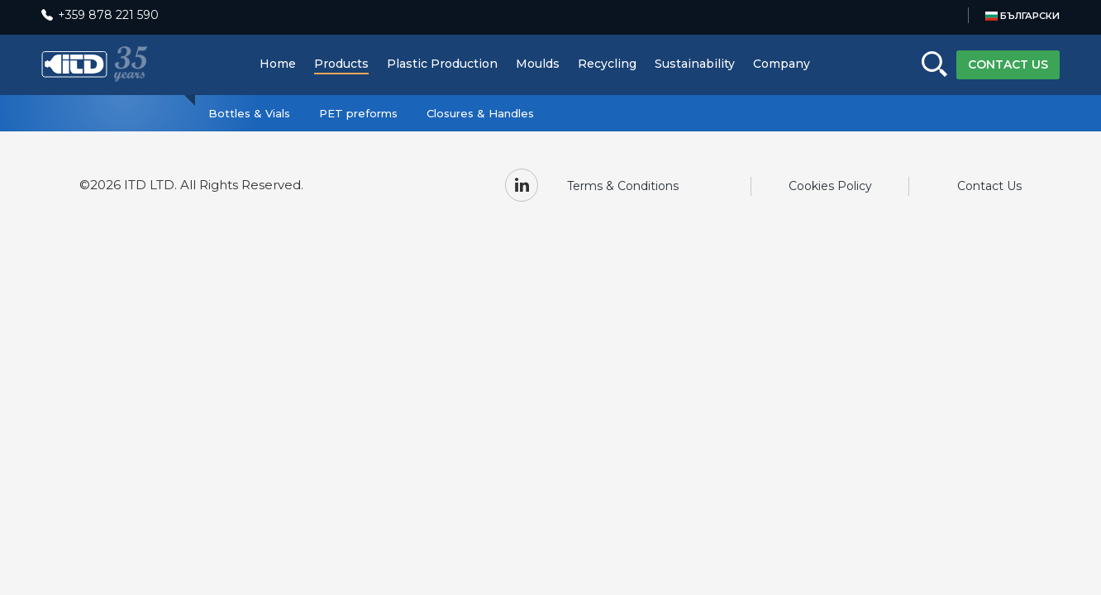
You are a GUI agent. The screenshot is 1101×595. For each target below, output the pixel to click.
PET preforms (358, 113)
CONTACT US (1008, 64)
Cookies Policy (830, 185)
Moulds (538, 63)
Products (341, 63)
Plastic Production (442, 63)
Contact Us (989, 185)
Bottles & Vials (249, 113)
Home (278, 63)
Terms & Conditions (623, 185)
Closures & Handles (480, 113)
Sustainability (695, 63)
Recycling (607, 63)
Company (781, 63)
